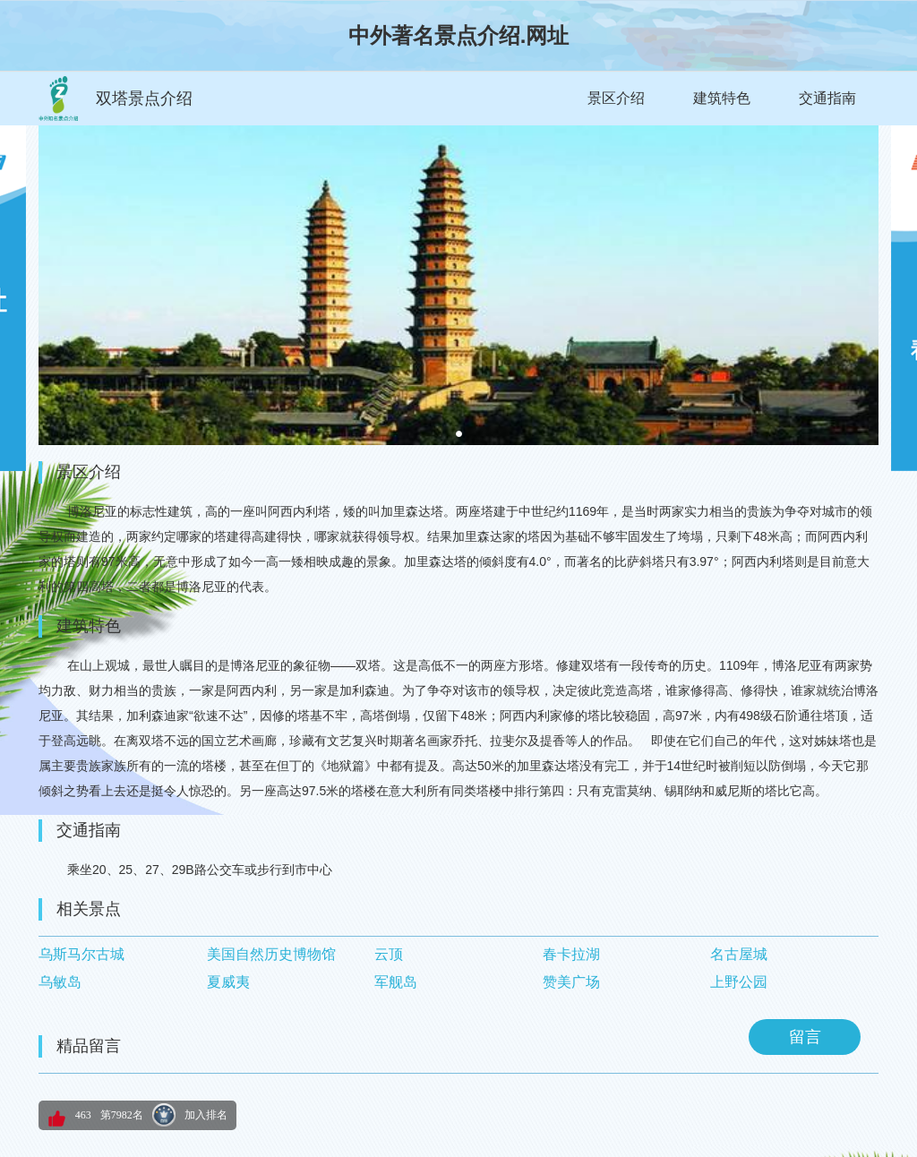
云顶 (388, 954)
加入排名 (205, 1115)
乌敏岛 (60, 982)
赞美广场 (571, 982)
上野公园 (738, 982)
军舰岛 (395, 982)
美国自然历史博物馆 (271, 954)
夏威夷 (228, 982)
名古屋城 (738, 954)
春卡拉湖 (571, 954)
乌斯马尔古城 (81, 954)
